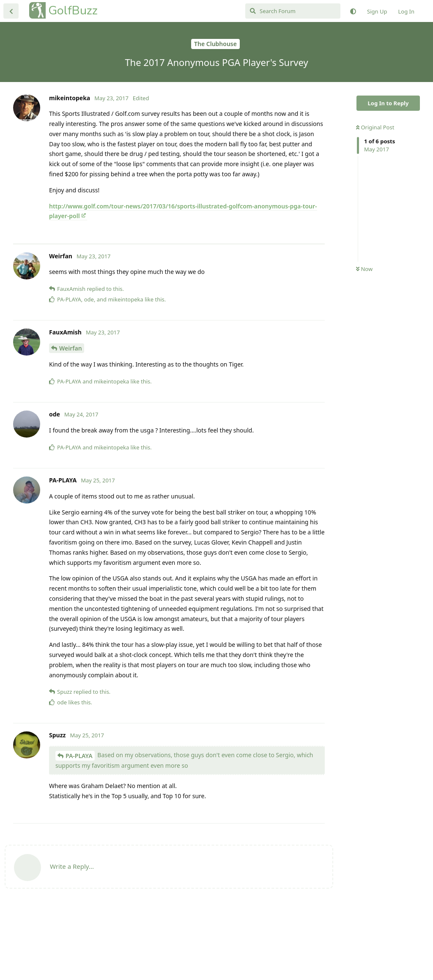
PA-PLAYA (79, 826)
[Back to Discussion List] (11, 11)
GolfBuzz (73, 10)
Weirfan (70, 419)
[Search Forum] (292, 11)
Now (364, 269)
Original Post (375, 127)
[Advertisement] (169, 279)
